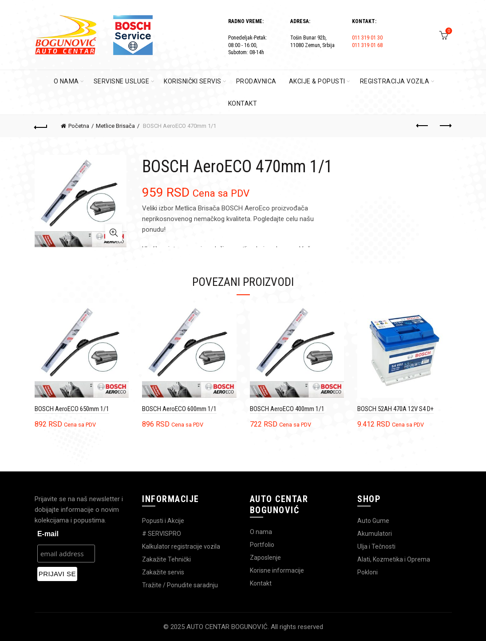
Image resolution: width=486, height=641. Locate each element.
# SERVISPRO (161, 533)
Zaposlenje (265, 557)
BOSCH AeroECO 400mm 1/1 (287, 409)
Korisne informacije (277, 570)
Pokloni (367, 572)
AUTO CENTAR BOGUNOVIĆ (227, 627)
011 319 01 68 (367, 45)
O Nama (66, 81)
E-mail (48, 534)
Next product (445, 125)
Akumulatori (374, 533)
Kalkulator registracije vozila (181, 546)
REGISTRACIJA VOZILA (395, 81)
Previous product (423, 125)
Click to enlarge (113, 232)
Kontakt (261, 583)
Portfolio (262, 544)
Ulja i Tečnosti (376, 546)
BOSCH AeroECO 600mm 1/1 (179, 409)
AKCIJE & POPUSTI (317, 81)
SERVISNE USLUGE (122, 81)
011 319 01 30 (367, 38)
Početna (78, 126)
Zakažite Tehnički (166, 559)
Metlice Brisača (115, 126)
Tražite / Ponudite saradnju (180, 585)
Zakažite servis (163, 572)
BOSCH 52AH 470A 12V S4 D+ (395, 409)
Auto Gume (373, 520)
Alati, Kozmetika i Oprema (393, 559)
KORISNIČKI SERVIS (192, 81)
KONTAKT (242, 103)
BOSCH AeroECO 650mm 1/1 (72, 409)
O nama (261, 531)
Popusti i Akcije (163, 520)
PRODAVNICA (256, 81)
